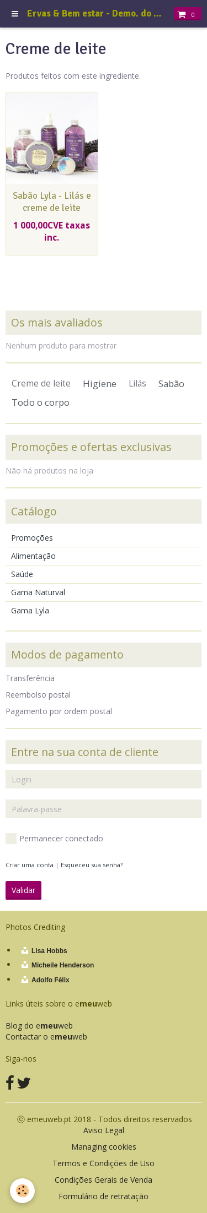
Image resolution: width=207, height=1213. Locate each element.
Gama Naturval (38, 592)
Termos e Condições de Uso (103, 1163)
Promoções (32, 537)
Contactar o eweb (46, 1036)
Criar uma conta (30, 865)
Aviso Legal (103, 1130)
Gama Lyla (30, 610)
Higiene (99, 383)
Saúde (22, 574)
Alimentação (33, 556)
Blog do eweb (39, 1025)
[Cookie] (22, 1190)
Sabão (171, 383)
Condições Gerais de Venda (103, 1179)
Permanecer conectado (54, 838)
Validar (23, 890)
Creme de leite (41, 383)
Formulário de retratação (103, 1196)
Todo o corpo (41, 402)
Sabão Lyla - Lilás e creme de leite (52, 202)
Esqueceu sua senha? (92, 865)
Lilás (137, 383)
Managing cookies (103, 1146)
